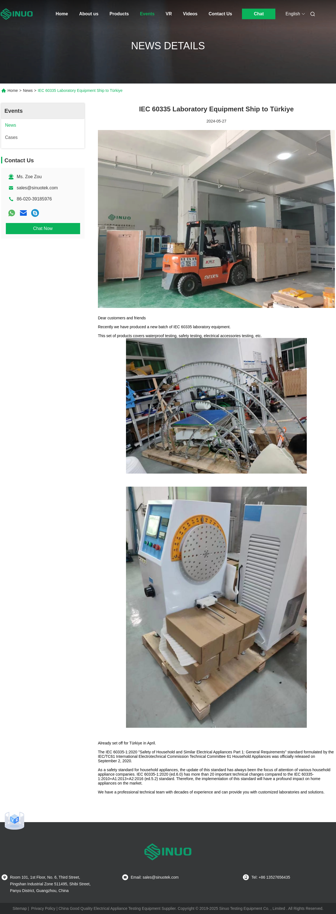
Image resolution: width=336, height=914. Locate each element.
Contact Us (220, 13)
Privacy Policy (43, 908)
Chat (259, 13)
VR (169, 13)
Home (62, 13)
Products (119, 13)
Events (147, 13)
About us (88, 13)
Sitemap (20, 908)
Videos (190, 13)
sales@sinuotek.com (37, 187)
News (28, 90)
